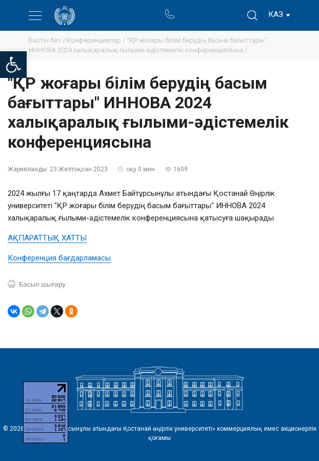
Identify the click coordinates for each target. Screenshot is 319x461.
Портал (189, 9)
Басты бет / (48, 40)
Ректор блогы (209, 9)
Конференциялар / (97, 40)
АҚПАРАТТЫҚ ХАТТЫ (47, 238)
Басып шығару (42, 284)
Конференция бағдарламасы (59, 258)
